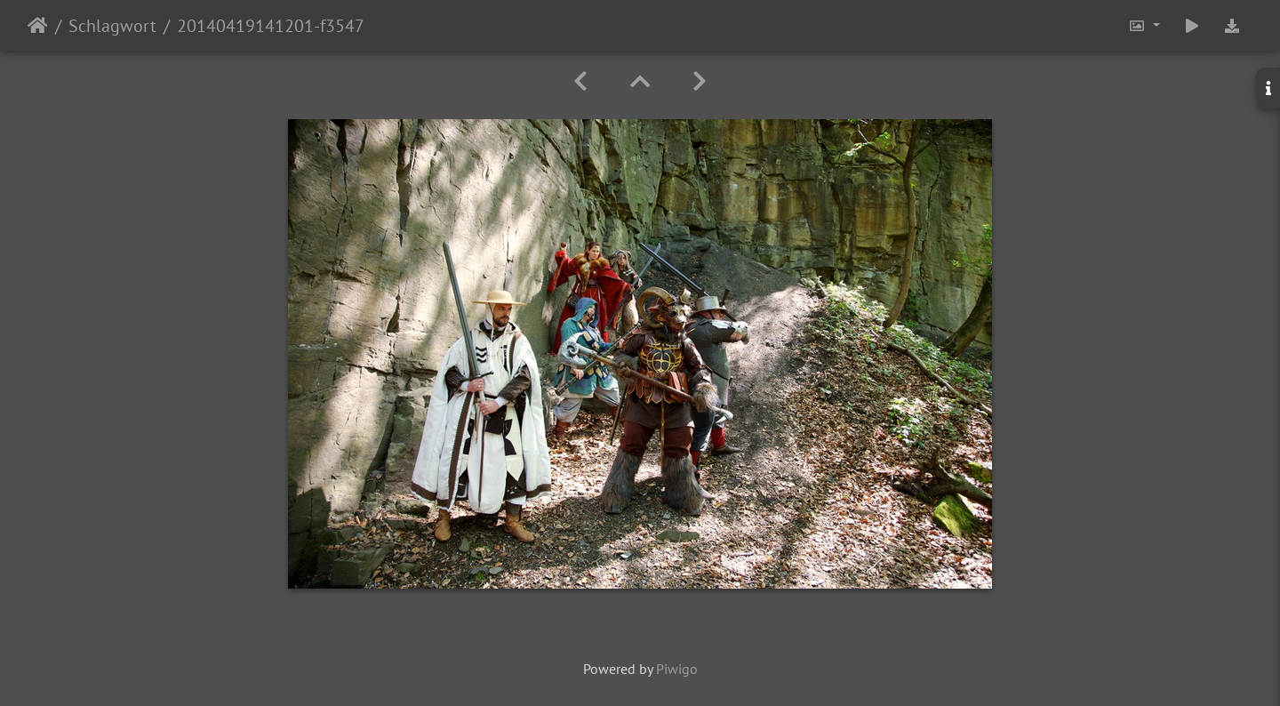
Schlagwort (112, 25)
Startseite (38, 25)
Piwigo (677, 669)
